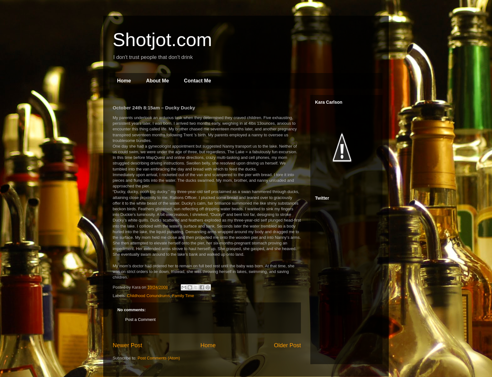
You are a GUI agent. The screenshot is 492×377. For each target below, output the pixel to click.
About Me (157, 80)
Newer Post (127, 345)
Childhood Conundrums (148, 295)
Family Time (183, 295)
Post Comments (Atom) (159, 358)
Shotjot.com (162, 39)
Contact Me (197, 80)
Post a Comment (140, 319)
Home (124, 80)
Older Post (287, 345)
